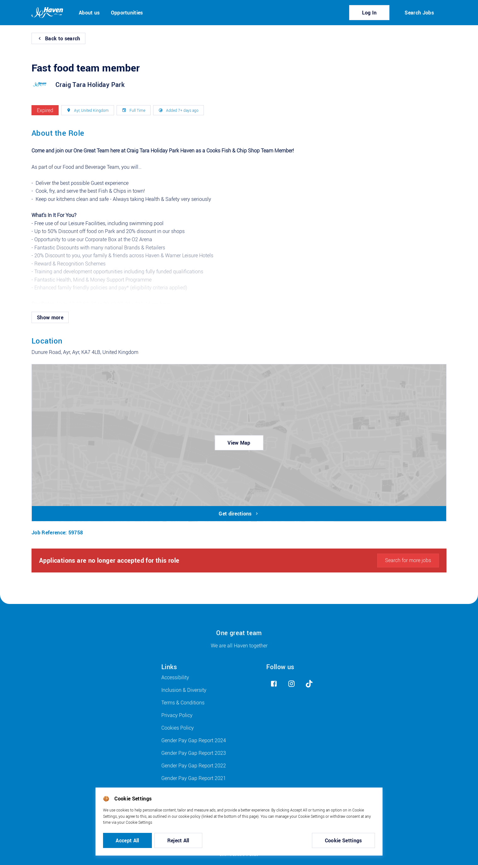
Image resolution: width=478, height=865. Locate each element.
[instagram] (291, 683)
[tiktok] (309, 683)
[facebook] (273, 683)
